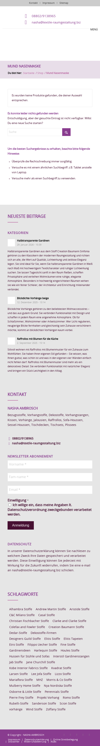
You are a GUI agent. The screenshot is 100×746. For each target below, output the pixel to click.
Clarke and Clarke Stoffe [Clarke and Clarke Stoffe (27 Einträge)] (69, 621)
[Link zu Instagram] (70, 735)
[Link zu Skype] (83, 735)
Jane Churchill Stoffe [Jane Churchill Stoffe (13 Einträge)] (40, 662)
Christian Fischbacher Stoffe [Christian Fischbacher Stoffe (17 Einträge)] (29, 621)
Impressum (48, 3)
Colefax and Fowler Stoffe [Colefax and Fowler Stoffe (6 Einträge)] (27, 627)
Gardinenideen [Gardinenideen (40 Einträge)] (19, 650)
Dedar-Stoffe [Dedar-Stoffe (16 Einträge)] (18, 633)
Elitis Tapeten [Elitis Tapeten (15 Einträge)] (73, 638)
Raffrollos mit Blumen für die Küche (37, 339)
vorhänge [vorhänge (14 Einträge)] (15, 709)
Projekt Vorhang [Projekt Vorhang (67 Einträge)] (48, 697)
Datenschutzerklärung (38, 551)
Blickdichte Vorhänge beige (33, 298)
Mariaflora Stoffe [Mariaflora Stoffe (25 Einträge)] (21, 680)
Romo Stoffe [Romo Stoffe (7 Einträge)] (71, 697)
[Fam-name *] (50, 477)
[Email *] (50, 490)
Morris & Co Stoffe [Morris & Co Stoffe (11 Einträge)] (59, 680)
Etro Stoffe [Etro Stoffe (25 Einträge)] (16, 644)
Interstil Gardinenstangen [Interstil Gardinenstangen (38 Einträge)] (71, 656)
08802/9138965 (44, 16)
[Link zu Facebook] (64, 735)
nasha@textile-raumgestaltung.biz (56, 22)
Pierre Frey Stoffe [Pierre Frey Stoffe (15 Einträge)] (21, 697)
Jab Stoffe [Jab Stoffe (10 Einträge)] (16, 662)
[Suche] (39, 132)
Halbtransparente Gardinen (33, 240)
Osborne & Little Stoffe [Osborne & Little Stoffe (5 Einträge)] (25, 691)
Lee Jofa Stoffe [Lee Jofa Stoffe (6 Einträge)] (41, 674)
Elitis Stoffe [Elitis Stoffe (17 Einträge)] (52, 638)
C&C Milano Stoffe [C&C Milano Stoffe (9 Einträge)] (22, 615)
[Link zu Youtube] (89, 735)
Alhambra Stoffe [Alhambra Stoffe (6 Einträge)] (20, 609)
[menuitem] (14, 740)
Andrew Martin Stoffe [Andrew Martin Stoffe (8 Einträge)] (51, 609)
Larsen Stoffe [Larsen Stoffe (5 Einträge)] (18, 674)
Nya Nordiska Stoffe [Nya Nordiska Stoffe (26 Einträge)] (58, 685)
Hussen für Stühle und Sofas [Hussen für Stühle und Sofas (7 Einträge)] (29, 656)
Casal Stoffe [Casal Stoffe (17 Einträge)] (46, 615)
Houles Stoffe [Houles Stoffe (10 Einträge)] (70, 650)
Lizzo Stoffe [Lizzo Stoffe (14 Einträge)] (63, 674)
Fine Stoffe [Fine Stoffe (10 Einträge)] (68, 644)
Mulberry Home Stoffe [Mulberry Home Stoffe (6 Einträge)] (24, 685)
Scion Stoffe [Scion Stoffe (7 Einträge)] (68, 703)
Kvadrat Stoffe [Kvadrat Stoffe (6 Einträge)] (61, 668)
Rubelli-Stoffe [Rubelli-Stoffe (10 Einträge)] (18, 703)
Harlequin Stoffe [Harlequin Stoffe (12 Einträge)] (45, 650)
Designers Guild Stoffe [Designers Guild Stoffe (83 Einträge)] (25, 638)
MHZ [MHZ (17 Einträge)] (39, 680)
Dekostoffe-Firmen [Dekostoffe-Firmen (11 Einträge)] (44, 633)
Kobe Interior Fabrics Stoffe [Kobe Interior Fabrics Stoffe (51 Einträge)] (28, 668)
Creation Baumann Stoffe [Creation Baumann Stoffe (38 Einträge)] (66, 627)
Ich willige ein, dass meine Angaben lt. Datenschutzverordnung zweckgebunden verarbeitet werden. (50, 509)
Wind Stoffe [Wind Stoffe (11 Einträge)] (34, 709)
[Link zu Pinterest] (77, 735)
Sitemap (63, 3)
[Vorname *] (50, 464)
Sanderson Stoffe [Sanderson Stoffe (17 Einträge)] (44, 703)
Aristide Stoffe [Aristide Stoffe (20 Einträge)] (79, 609)
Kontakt (33, 3)
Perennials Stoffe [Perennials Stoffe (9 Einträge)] (57, 691)
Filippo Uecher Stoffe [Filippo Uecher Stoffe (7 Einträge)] (42, 644)
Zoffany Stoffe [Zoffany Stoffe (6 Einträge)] (56, 709)
